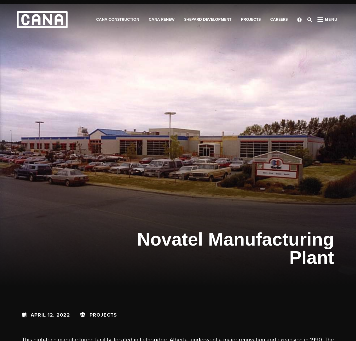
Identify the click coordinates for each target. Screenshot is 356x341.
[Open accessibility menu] (299, 19)
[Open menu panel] (327, 19)
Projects (103, 315)
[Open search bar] (310, 19)
